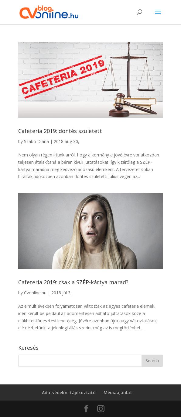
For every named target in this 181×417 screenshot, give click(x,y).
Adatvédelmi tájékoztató (69, 392)
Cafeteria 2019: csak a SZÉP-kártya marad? (73, 282)
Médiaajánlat (118, 392)
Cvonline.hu (35, 293)
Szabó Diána (36, 141)
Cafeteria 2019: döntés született (60, 131)
